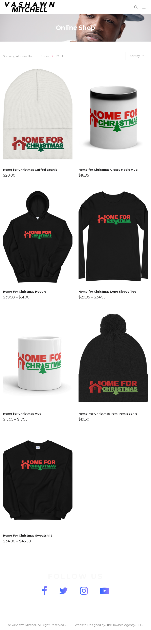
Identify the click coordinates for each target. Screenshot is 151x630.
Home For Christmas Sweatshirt (27, 535)
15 (63, 56)
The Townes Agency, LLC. (125, 625)
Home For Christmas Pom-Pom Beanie (108, 413)
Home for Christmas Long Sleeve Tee (107, 291)
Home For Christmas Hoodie (24, 291)
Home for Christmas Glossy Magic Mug (108, 170)
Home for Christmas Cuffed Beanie (30, 170)
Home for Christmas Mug (22, 413)
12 (57, 56)
